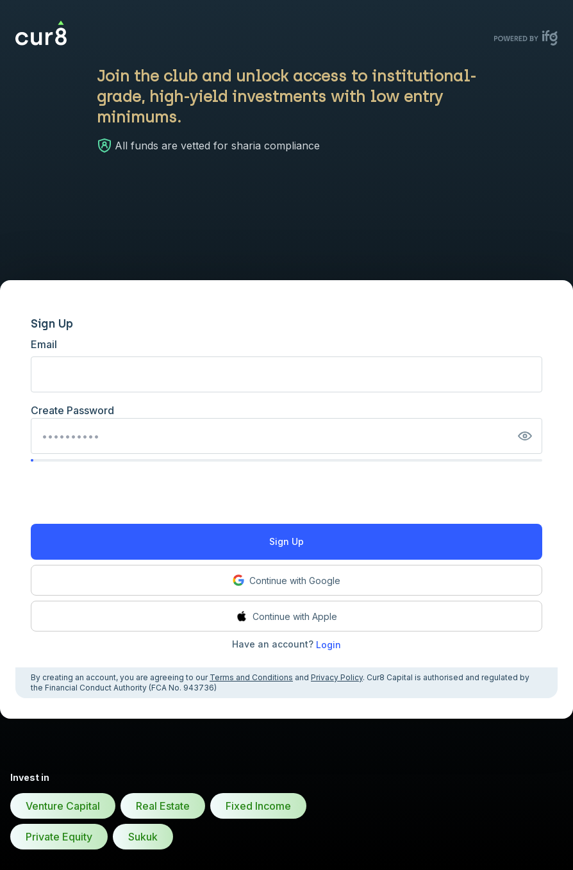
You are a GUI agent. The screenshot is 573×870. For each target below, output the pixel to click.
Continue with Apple (286, 616)
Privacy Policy (337, 677)
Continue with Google (286, 580)
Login (328, 644)
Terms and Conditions (251, 677)
